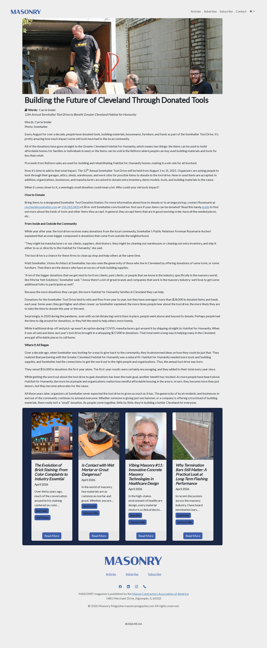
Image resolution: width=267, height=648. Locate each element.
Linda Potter (183, 515)
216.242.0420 (70, 207)
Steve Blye (135, 515)
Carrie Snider (47, 110)
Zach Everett (89, 506)
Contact (241, 11)
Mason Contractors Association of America (160, 594)
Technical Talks (90, 513)
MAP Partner (42, 517)
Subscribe (226, 11)
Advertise (210, 11)
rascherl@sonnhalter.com (41, 207)
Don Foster (41, 510)
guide (205, 207)
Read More (51, 536)
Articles (196, 11)
